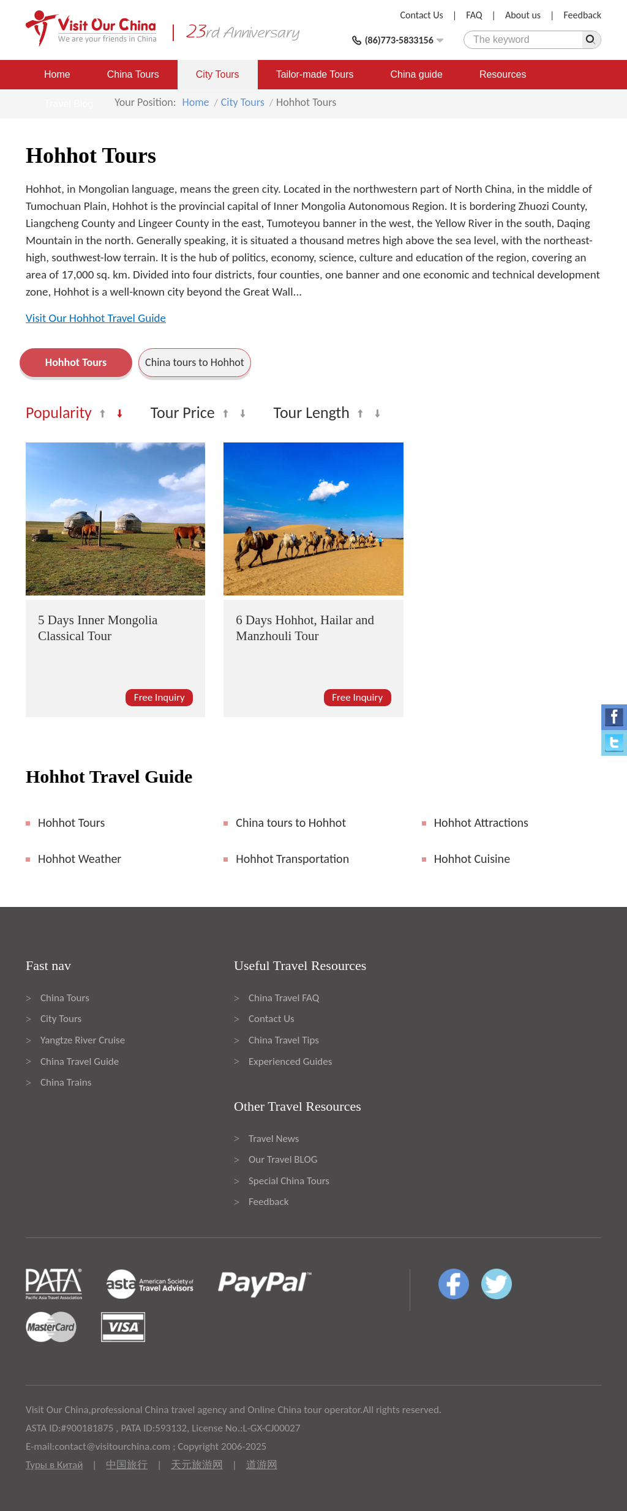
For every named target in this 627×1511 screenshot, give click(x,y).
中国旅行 (127, 1464)
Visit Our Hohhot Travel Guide (96, 318)
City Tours (217, 74)
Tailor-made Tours (315, 74)
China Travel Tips (284, 1040)
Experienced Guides (290, 1061)
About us (523, 15)
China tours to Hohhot (194, 362)
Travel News (274, 1138)
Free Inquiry (159, 697)
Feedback (582, 15)
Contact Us (421, 15)
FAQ (474, 15)
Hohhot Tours (76, 362)
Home (57, 74)
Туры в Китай (54, 1464)
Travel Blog (68, 104)
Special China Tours (289, 1180)
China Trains (65, 1082)
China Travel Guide (79, 1061)
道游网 (261, 1464)
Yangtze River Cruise (82, 1040)
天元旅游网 (197, 1464)
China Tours (133, 74)
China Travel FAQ (284, 997)
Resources (502, 74)
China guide (417, 74)
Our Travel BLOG (283, 1159)
